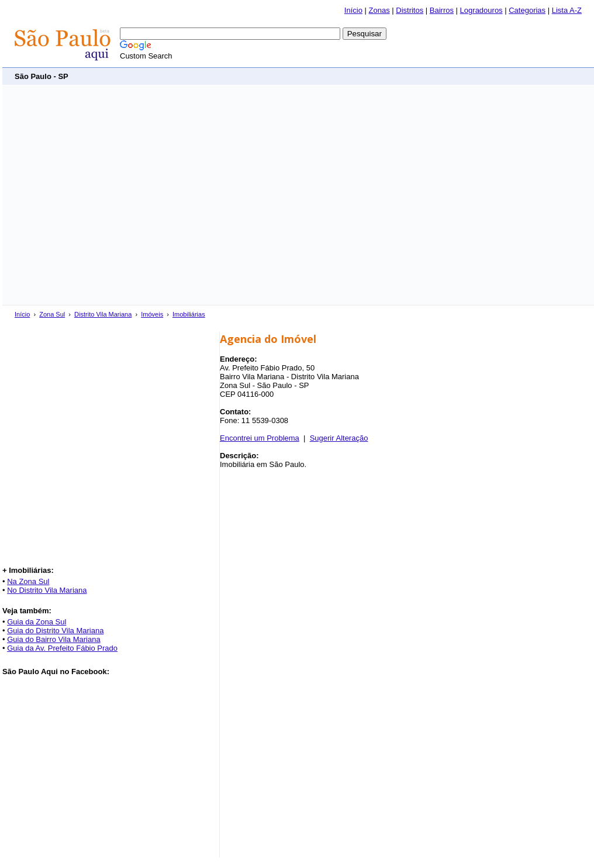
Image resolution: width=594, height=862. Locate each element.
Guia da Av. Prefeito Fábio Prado (62, 648)
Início (353, 10)
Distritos (409, 10)
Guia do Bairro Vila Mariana (53, 639)
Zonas (379, 10)
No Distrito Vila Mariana (47, 590)
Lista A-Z (567, 10)
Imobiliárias (188, 314)
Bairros (442, 10)
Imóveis (152, 314)
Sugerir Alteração (339, 438)
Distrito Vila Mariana (103, 314)
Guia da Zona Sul (36, 621)
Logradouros (481, 10)
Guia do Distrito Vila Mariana (55, 630)
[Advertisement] (109, 195)
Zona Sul (52, 314)
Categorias (527, 10)
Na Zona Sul (28, 581)
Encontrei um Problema (259, 438)
